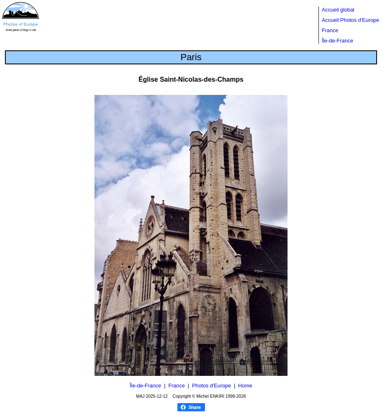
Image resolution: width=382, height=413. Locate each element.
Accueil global (338, 10)
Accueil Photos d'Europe (350, 20)
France (330, 30)
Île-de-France (337, 41)
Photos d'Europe (211, 385)
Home (245, 385)
